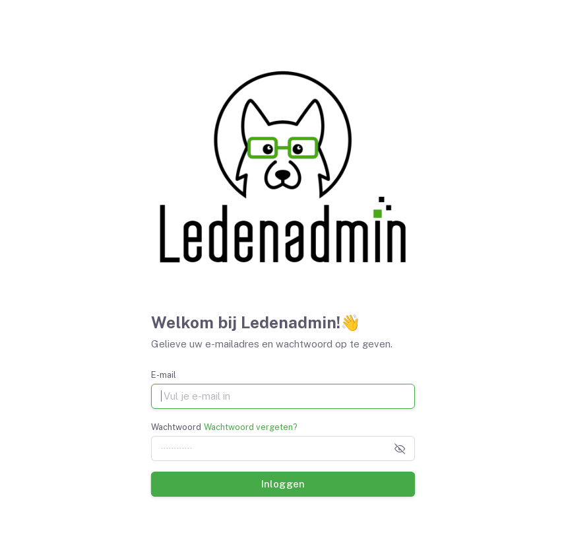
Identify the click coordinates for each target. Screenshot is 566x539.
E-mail (163, 375)
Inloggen (282, 483)
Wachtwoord (176, 427)
